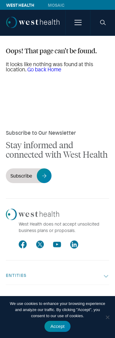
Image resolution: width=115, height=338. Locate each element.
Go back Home (44, 69)
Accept (58, 326)
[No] (107, 317)
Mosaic (56, 5)
